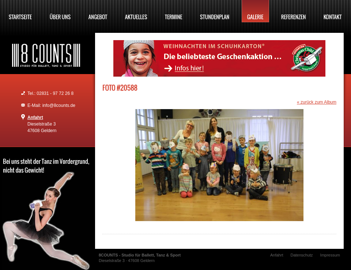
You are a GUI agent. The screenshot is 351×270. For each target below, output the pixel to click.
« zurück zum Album (316, 102)
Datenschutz (301, 255)
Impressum (330, 255)
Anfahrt (35, 117)
